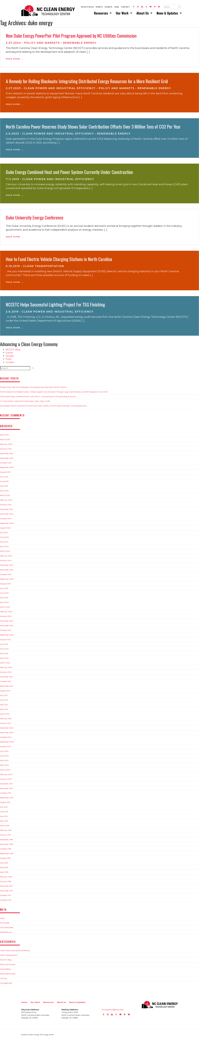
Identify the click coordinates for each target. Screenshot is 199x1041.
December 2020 (6, 729)
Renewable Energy (80, 43)
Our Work (122, 13)
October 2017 (5, 896)
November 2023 (6, 570)
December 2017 (6, 887)
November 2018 (6, 845)
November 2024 (6, 515)
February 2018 (6, 877)
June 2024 (4, 538)
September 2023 (7, 580)
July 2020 (4, 752)
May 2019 (4, 817)
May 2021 (4, 705)
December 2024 (6, 510)
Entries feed (4, 924)
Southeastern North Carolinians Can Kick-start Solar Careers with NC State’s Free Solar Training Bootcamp (43, 407)
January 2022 (5, 673)
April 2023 (4, 603)
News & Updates (168, 13)
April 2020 (4, 766)
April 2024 (4, 547)
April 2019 (4, 822)
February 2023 (6, 612)
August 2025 (5, 473)
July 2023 (4, 589)
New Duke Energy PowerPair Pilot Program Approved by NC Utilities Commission (71, 36)
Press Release (5, 970)
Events (99, 7)
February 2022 (6, 668)
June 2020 (4, 757)
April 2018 (4, 873)
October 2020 (6, 738)
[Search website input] (170, 7)
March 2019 (4, 826)
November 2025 (6, 459)
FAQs (116, 7)
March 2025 (5, 496)
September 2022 (7, 636)
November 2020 (7, 733)
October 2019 (5, 794)
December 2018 (6, 840)
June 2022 (4, 650)
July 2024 (4, 533)
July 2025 (4, 477)
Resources (101, 13)
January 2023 (5, 617)
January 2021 (5, 724)
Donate (108, 7)
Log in (2, 919)
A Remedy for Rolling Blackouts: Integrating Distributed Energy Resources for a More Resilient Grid (87, 82)
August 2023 (5, 584)
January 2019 (5, 836)
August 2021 (5, 691)
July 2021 (4, 696)
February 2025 (6, 501)
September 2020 (7, 743)
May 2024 (4, 543)
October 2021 (5, 682)
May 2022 (4, 654)
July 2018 (4, 864)
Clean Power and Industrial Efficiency (60, 89)
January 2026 (5, 450)
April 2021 (4, 710)
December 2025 (6, 454)
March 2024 (5, 552)
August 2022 (5, 640)
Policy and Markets (42, 43)
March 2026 (5, 440)
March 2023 (5, 608)
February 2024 (6, 557)
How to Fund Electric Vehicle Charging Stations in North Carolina (59, 260)
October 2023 (5, 575)
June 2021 (4, 701)
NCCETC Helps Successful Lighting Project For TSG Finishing (55, 305)
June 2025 (4, 482)
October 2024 (6, 519)
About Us (143, 13)
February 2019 (6, 831)
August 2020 (5, 747)
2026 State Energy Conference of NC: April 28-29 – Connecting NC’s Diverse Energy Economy (38, 397)
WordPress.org (6, 933)
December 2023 (6, 566)
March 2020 (5, 771)
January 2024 (6, 561)
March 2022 (5, 664)
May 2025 (4, 487)
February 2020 (6, 775)
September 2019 (6, 798)
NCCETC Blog (87, 7)
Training (3, 979)
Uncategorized (6, 984)
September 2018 (6, 854)
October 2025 (5, 463)
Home (24, 1003)
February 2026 (6, 445)
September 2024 (7, 524)
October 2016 (5, 901)
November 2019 (6, 789)
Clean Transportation (43, 267)
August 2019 (5, 803)
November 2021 (6, 677)
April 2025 (4, 491)
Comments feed (6, 928)
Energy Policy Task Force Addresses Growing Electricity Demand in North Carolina (33, 388)
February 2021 (6, 719)
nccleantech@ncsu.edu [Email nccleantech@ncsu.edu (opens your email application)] (112, 1010)
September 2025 (7, 468)
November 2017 (6, 891)
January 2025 (5, 505)
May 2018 (4, 868)
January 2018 (5, 882)
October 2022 (5, 631)
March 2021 (4, 715)
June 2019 (4, 812)
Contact (125, 7)
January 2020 (6, 780)
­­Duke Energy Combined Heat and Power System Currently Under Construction (69, 172)
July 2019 (4, 808)
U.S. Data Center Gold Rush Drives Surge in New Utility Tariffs (25, 402)
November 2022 (6, 626)
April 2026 (4, 436)
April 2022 (4, 659)
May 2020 (4, 761)
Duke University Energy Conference (34, 218)
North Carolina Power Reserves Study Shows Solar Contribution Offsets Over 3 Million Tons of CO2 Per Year (93, 127)
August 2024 (5, 529)
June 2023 (4, 594)
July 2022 (4, 645)
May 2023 (4, 598)
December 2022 (6, 622)
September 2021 (6, 687)
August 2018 (5, 859)
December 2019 (6, 784)
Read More (13, 60)
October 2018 (5, 850)
